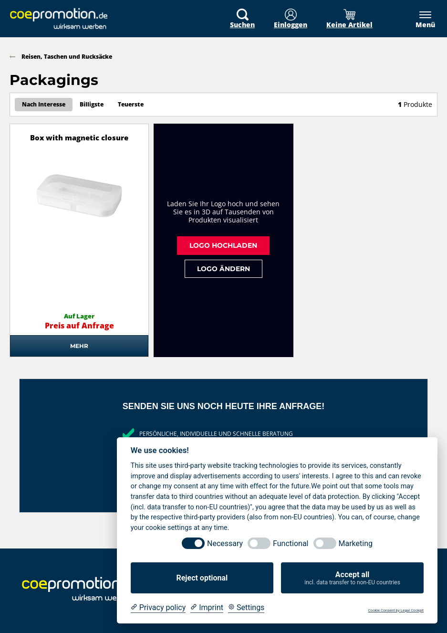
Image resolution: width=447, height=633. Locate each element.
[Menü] (420, 19)
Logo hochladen (223, 245)
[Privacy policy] (158, 607)
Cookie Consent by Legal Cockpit (396, 610)
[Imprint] (206, 607)
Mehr (79, 346)
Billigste (92, 104)
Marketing (356, 543)
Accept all (352, 578)
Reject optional (202, 577)
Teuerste (131, 104)
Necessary (225, 543)
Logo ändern (223, 268)
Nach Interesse (43, 104)
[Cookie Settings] (246, 607)
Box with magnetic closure (79, 138)
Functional (290, 543)
